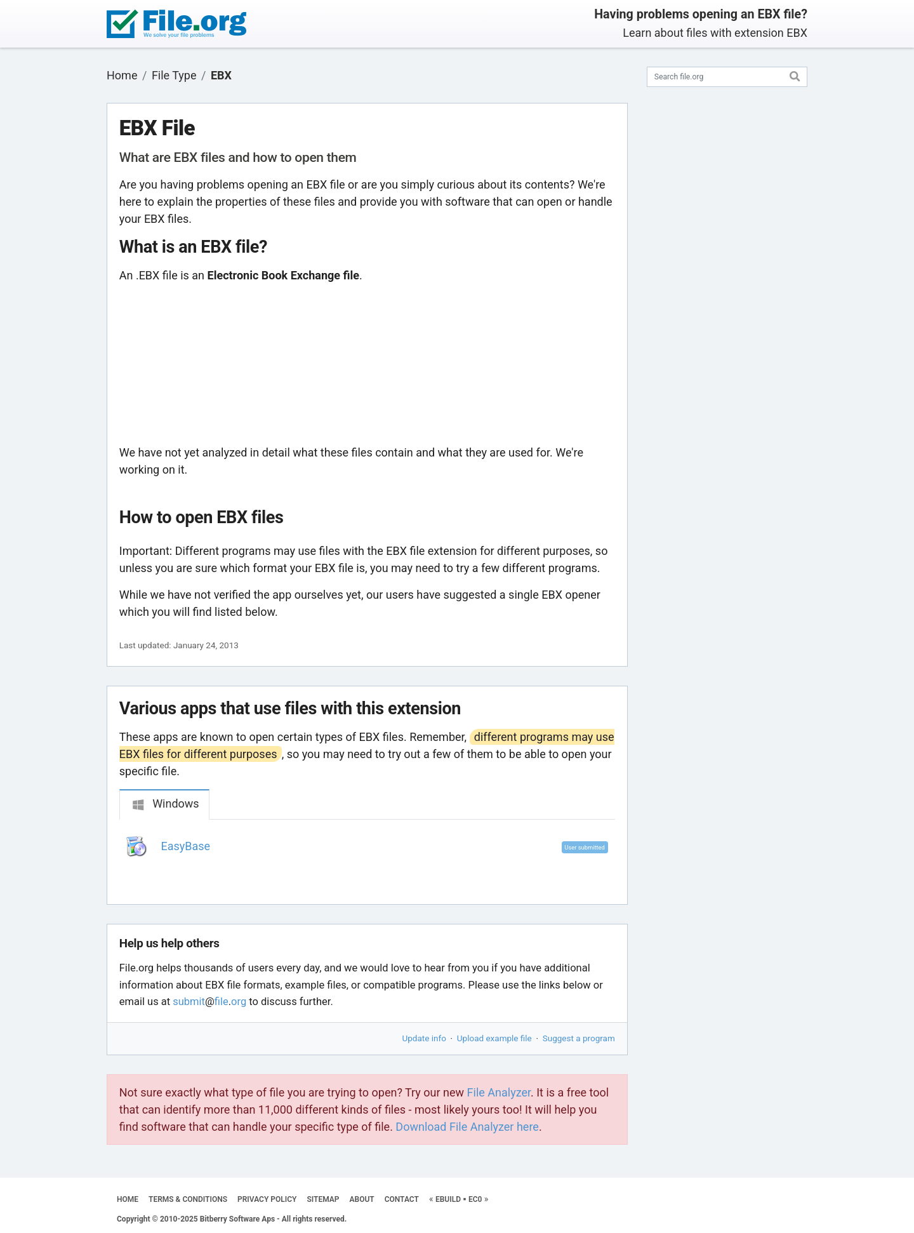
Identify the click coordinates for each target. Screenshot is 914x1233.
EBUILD (448, 1199)
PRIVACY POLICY (266, 1199)
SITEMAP (323, 1199)
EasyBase (186, 846)
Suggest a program (579, 1038)
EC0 (475, 1199)
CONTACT (402, 1199)
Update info (424, 1038)
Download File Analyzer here (467, 1126)
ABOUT (362, 1199)
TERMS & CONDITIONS (188, 1199)
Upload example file (494, 1038)
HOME (127, 1199)
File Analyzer (499, 1092)
